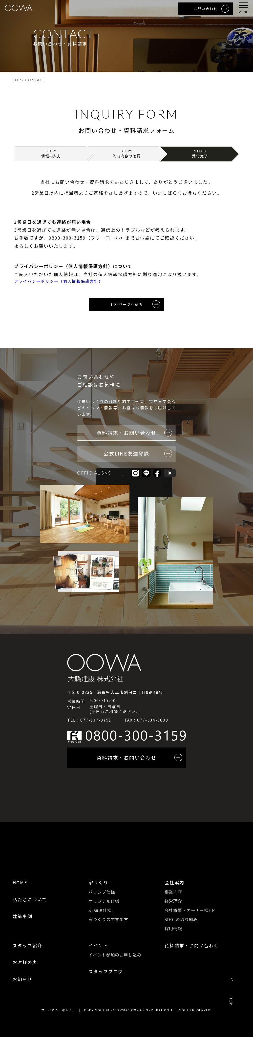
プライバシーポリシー (58, 1010)
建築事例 (22, 916)
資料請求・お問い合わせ (192, 945)
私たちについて (30, 899)
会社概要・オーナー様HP (190, 910)
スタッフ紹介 (27, 945)
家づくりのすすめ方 (108, 919)
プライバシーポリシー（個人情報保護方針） (58, 281)
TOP (17, 80)
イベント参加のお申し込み (114, 955)
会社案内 (174, 882)
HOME (20, 882)
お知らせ (22, 979)
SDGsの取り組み (181, 919)
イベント (98, 945)
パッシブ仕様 (101, 892)
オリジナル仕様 (103, 901)
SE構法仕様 (99, 910)
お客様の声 (25, 962)
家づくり (98, 882)
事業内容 (173, 892)
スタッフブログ (105, 971)
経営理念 (173, 901)
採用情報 (173, 928)
